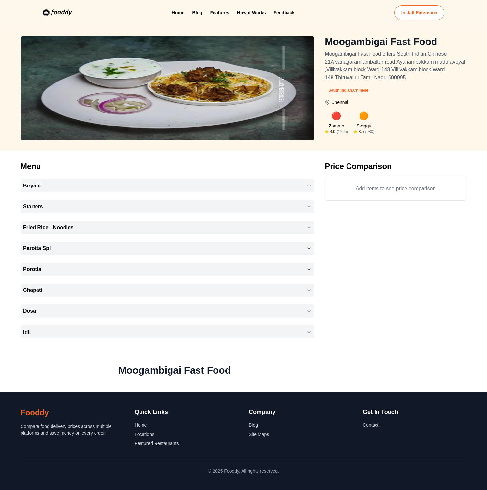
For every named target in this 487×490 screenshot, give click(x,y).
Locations (144, 434)
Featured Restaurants (157, 443)
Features (219, 12)
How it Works (251, 12)
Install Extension (419, 12)
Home (178, 12)
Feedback (284, 12)
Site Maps (259, 434)
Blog (197, 12)
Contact (370, 425)
